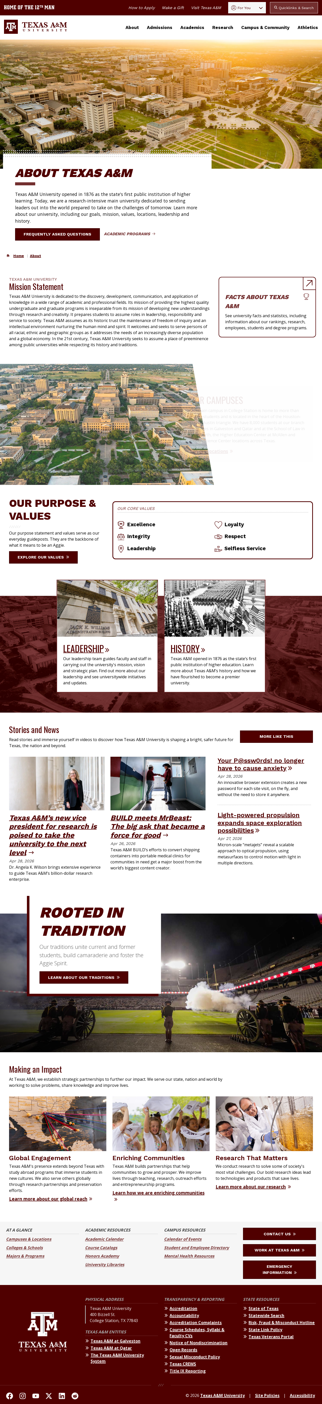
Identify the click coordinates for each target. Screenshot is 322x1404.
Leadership (83, 648)
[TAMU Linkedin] (61, 1396)
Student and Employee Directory (196, 1247)
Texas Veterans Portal (271, 1336)
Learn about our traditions (84, 977)
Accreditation (183, 1308)
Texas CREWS (183, 1364)
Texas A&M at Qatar (111, 1348)
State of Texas (263, 1308)
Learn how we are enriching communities (158, 1193)
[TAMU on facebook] (9, 1396)
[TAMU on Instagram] (22, 1396)
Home (18, 256)
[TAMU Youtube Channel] (35, 1396)
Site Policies (267, 1395)
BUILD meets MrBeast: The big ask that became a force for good (157, 826)
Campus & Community (265, 27)
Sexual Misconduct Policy (195, 1357)
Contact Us (280, 1234)
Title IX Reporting (188, 1371)
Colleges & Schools (24, 1247)
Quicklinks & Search (294, 8)
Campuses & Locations (28, 1239)
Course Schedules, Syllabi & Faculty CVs (197, 1332)
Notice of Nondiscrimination (198, 1343)
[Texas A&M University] (42, 1336)
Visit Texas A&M (206, 7)
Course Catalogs (101, 1247)
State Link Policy (265, 1329)
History (185, 648)
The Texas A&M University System (117, 1358)
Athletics (308, 27)
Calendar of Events (183, 1239)
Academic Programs (129, 233)
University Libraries (104, 1264)
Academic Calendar (104, 1239)
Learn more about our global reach (48, 1199)
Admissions (159, 27)
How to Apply (141, 7)
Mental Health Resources (189, 1256)
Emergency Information (280, 1269)
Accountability (184, 1315)
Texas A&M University (222, 1395)
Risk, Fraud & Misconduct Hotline (282, 1322)
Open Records (183, 1350)
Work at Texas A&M (279, 1250)
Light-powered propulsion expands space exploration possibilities (260, 822)
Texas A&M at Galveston (115, 1341)
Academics (192, 27)
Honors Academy (102, 1256)
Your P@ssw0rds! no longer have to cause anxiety (261, 764)
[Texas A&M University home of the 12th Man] (29, 8)
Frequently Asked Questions (60, 234)
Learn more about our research (251, 1187)
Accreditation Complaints (196, 1322)
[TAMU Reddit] (75, 1396)
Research (222, 27)
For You (241, 7)
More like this (279, 736)
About (132, 27)
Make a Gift (173, 7)
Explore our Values (43, 557)
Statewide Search (266, 1315)
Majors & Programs (25, 1256)
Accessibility (302, 1395)
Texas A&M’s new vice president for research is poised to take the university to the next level (53, 835)
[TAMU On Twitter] (48, 1396)
